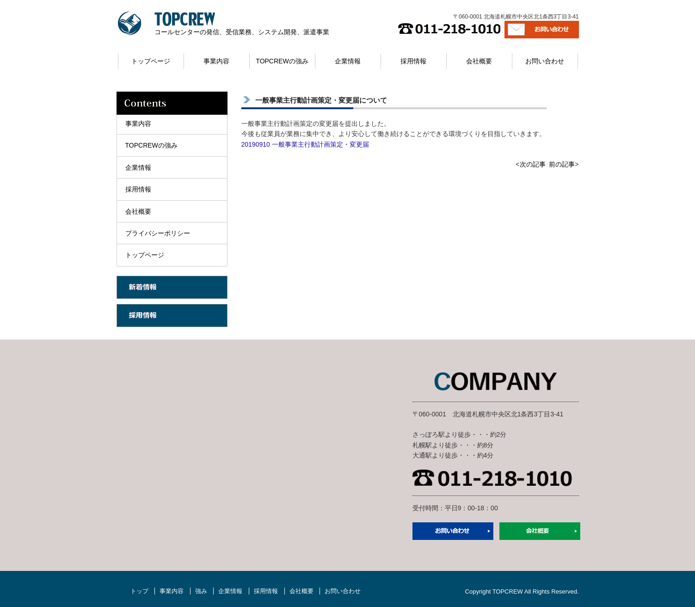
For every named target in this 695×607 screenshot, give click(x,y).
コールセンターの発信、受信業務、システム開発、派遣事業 (241, 32)
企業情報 (348, 61)
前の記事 (562, 164)
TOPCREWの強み (282, 61)
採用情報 (413, 61)
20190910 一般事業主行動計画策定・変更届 (305, 144)
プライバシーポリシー (157, 233)
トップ (139, 591)
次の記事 (533, 164)
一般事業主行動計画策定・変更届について (321, 100)
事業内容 (216, 61)
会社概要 (479, 61)
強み (201, 591)
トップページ (150, 61)
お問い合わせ (544, 61)
